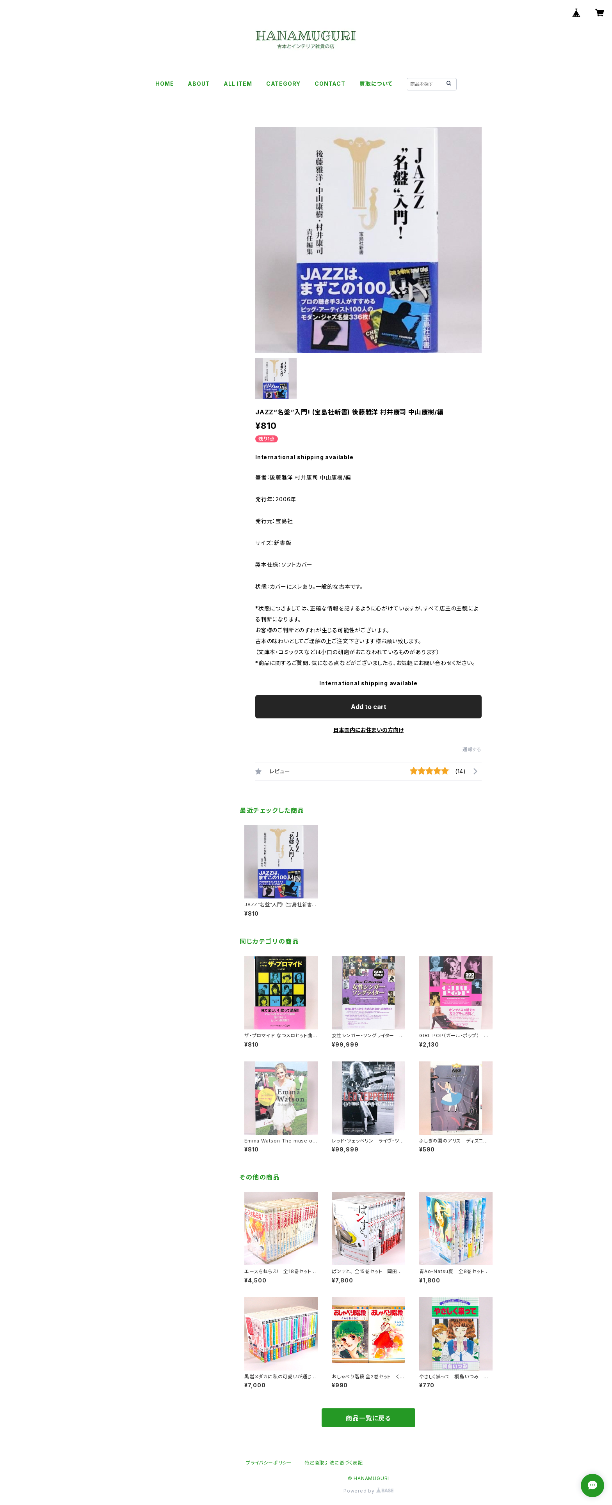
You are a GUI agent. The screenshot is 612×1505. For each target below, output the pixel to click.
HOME (164, 83)
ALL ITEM (238, 83)
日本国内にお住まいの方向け (368, 730)
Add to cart (368, 707)
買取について (376, 83)
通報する (472, 749)
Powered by (368, 1491)
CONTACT (330, 83)
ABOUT (199, 83)
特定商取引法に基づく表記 (333, 1463)
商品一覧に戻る (368, 1418)
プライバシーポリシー (269, 1463)
